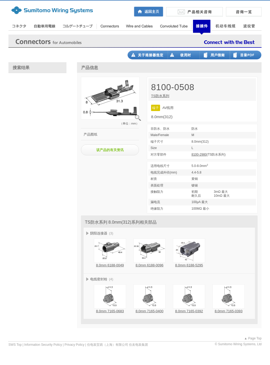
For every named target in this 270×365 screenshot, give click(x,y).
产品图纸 (90, 134)
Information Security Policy (43, 345)
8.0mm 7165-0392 (189, 311)
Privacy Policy (74, 345)
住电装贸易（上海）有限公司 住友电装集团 (117, 345)
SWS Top (15, 345)
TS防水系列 (160, 96)
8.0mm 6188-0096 (149, 265)
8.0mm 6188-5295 (189, 265)
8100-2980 (199, 154)
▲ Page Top (253, 338)
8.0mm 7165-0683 (110, 311)
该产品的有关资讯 (110, 150)
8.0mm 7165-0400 (149, 311)
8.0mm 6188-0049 (110, 265)
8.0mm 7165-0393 (229, 311)
